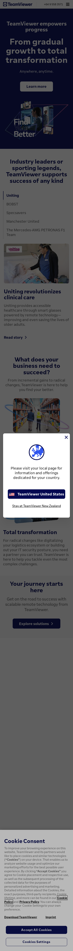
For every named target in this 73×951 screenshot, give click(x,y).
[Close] (66, 437)
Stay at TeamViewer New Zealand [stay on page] (36, 506)
